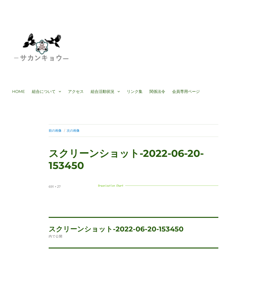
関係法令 (157, 91)
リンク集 (135, 91)
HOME (18, 91)
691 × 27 (55, 186)
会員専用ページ (186, 91)
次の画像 (73, 130)
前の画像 (55, 130)
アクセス (76, 91)
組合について (44, 91)
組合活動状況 (102, 91)
